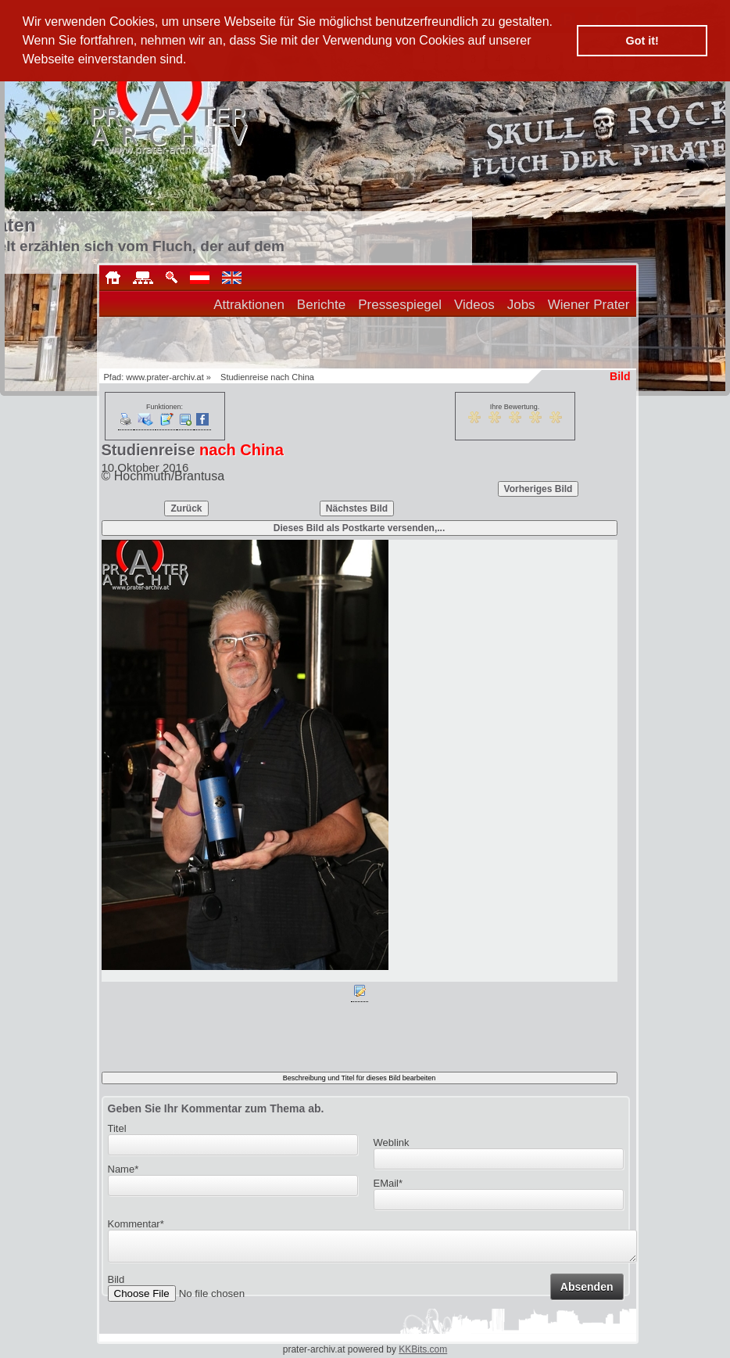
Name (123, 1169)
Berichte (321, 304)
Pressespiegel (400, 304)
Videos (474, 304)
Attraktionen (248, 304)
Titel (117, 1128)
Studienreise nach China (267, 377)
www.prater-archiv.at (164, 377)
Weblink (392, 1142)
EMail (388, 1183)
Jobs (521, 304)
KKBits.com (423, 1349)
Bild (116, 1284)
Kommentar (136, 1224)
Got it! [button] (642, 40)
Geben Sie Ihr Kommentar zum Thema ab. (216, 1108)
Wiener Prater (589, 304)
